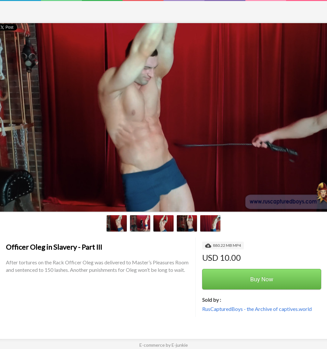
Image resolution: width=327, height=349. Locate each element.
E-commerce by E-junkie (163, 345)
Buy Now (261, 279)
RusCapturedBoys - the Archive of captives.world (257, 309)
